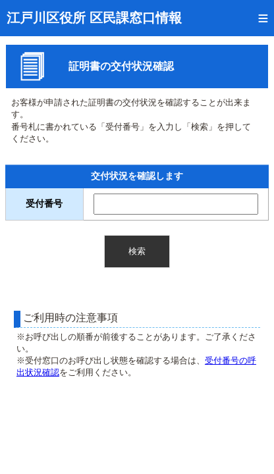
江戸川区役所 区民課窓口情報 (94, 18)
